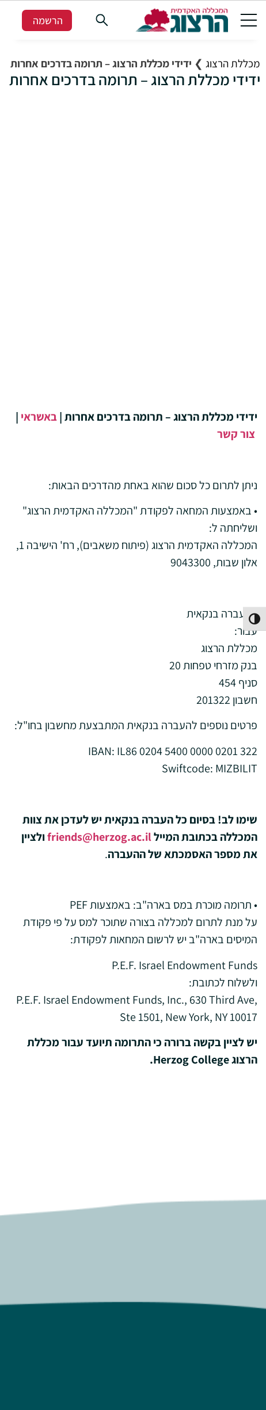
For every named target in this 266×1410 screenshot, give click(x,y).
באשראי (37, 416)
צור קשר (236, 433)
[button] (248, 19)
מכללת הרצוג (233, 63)
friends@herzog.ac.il (99, 836)
